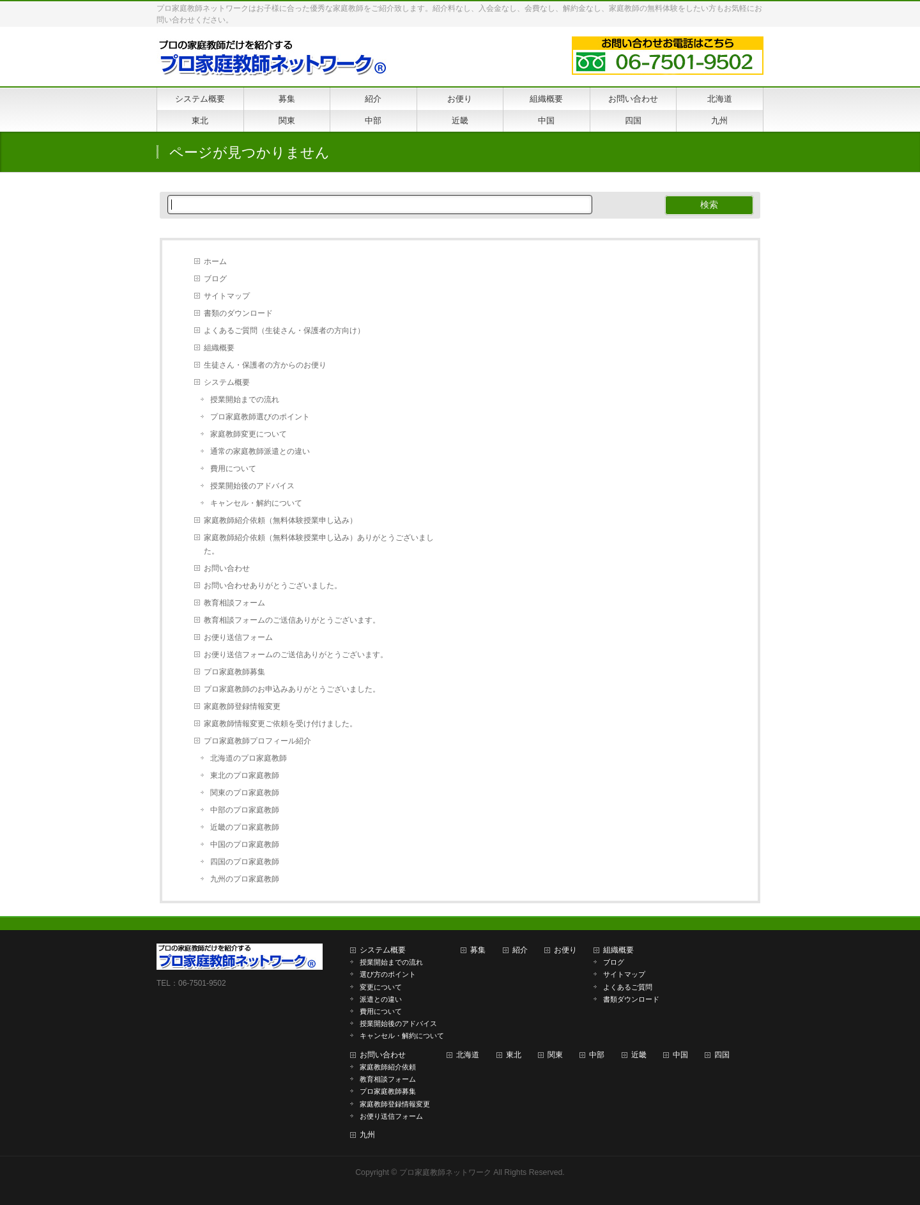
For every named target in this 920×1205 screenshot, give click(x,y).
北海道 (467, 1054)
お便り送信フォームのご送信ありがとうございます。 (296, 654)
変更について (381, 987)
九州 (367, 1134)
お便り (565, 949)
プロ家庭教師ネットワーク (445, 1172)
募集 (478, 949)
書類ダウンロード (631, 999)
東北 (513, 1054)
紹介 (520, 949)
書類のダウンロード (238, 313)
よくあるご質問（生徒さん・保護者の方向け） (284, 330)
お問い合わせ (227, 568)
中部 (596, 1054)
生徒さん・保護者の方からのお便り (265, 365)
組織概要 (219, 347)
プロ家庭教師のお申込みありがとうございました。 (292, 689)
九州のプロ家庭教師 (244, 879)
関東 (555, 1054)
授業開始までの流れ (244, 399)
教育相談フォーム (234, 602)
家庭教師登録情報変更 (242, 706)
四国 (722, 1054)
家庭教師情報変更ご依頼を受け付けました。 (280, 723)
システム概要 (227, 382)
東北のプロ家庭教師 (244, 775)
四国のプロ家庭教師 (244, 861)
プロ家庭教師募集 (234, 671)
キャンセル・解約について (256, 503)
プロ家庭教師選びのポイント (260, 416)
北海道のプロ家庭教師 (248, 758)
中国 (680, 1054)
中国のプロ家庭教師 (244, 844)
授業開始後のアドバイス (252, 485)
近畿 (639, 1054)
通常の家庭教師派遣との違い (260, 451)
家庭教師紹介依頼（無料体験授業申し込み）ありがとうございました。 (319, 544)
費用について (233, 468)
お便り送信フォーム (238, 637)
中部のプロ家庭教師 (244, 809)
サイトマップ (227, 296)
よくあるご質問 (627, 987)
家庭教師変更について (248, 434)
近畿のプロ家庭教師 (244, 827)
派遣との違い (381, 999)
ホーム (215, 261)
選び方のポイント (388, 974)
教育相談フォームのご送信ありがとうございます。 (292, 620)
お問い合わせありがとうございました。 (273, 585)
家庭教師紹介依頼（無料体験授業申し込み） (280, 520)
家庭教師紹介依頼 (388, 1067)
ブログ (215, 278)
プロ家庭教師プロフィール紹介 (257, 740)
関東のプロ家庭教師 (244, 792)
